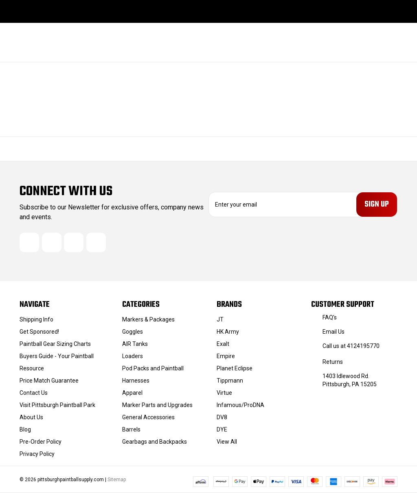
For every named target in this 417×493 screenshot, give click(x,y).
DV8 (222, 417)
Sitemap (117, 479)
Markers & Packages (148, 319)
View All (227, 441)
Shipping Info (36, 319)
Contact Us (34, 393)
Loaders (132, 356)
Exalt (223, 344)
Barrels (131, 429)
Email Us (334, 331)
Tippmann (230, 380)
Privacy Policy (37, 454)
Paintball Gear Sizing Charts (55, 344)
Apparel (132, 393)
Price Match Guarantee (49, 380)
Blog (25, 429)
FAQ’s (330, 317)
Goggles (132, 331)
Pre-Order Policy (40, 441)
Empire (226, 356)
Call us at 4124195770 (351, 346)
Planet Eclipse (234, 368)
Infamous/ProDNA (240, 405)
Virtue (224, 393)
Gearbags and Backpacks (154, 441)
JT (220, 319)
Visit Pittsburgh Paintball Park (57, 405)
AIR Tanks (135, 344)
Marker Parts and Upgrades (157, 405)
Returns (333, 362)
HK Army (228, 331)
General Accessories (148, 417)
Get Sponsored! (39, 331)
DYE (222, 429)
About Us (31, 417)
